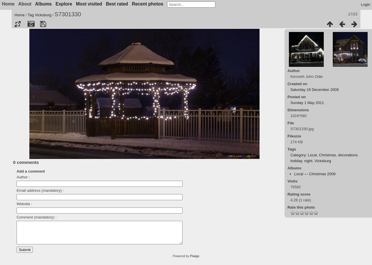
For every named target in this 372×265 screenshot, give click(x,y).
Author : (23, 177)
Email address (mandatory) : (40, 190)
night (308, 161)
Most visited (89, 3)
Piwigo (194, 260)
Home (20, 15)
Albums (43, 3)
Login (365, 4)
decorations (347, 155)
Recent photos (147, 3)
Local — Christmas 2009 (314, 174)
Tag (31, 15)
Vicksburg (43, 15)
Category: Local (303, 155)
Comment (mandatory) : (36, 217)
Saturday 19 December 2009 (314, 89)
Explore (64, 3)
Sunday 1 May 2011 (307, 103)
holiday (296, 161)
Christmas (327, 155)
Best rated (117, 3)
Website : (24, 204)
